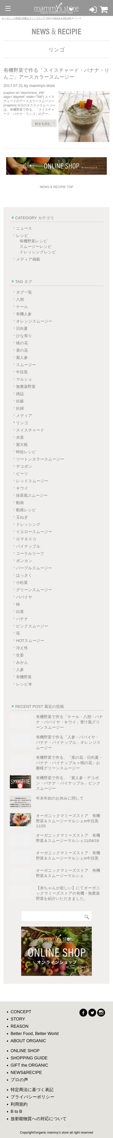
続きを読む (43, 124)
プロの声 (19, 1079)
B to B (16, 1111)
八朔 (20, 299)
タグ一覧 (24, 292)
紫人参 (22, 357)
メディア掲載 (28, 259)
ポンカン (24, 561)
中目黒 (22, 372)
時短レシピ (26, 452)
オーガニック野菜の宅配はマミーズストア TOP (26, 18)
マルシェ (24, 379)
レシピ (22, 235)
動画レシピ (26, 510)
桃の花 (22, 343)
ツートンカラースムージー (40, 459)
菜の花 (22, 350)
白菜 (20, 611)
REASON (19, 1026)
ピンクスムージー (32, 626)
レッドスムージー (32, 481)
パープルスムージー (34, 568)
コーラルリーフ (30, 553)
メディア (24, 415)
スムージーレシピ (36, 246)
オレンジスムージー (34, 321)
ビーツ (22, 473)
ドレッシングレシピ (38, 252)
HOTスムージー (30, 640)
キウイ (22, 488)
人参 (20, 669)
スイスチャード (30, 430)
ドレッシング (28, 524)
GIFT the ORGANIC (29, 1065)
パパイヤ (24, 597)
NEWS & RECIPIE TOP (56, 187)
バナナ (22, 619)
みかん (22, 662)
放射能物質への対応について (39, 1118)
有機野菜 (24, 677)
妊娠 (20, 401)
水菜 (20, 437)
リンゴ (22, 423)
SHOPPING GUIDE (29, 1058)
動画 (20, 502)
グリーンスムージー (34, 590)
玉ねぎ (22, 517)
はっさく (24, 575)
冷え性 (22, 648)
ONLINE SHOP (25, 1050)
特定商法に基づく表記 (32, 1089)
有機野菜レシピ (33, 241)
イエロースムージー (34, 532)
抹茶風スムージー (32, 495)
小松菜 (22, 582)
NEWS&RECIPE (26, 1072)
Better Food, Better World (35, 1033)
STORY (18, 1019)
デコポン (24, 466)
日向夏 (22, 328)
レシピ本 (24, 684)
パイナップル (28, 546)
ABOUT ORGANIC (28, 1040)
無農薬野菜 (25, 386)
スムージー (26, 365)
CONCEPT (21, 1011)
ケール (22, 307)
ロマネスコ (26, 539)
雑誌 (20, 394)
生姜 (20, 655)
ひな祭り (24, 336)
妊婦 (20, 408)
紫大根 (22, 444)
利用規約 (19, 1104)
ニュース (24, 228)
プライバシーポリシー (32, 1096)
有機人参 (24, 314)
